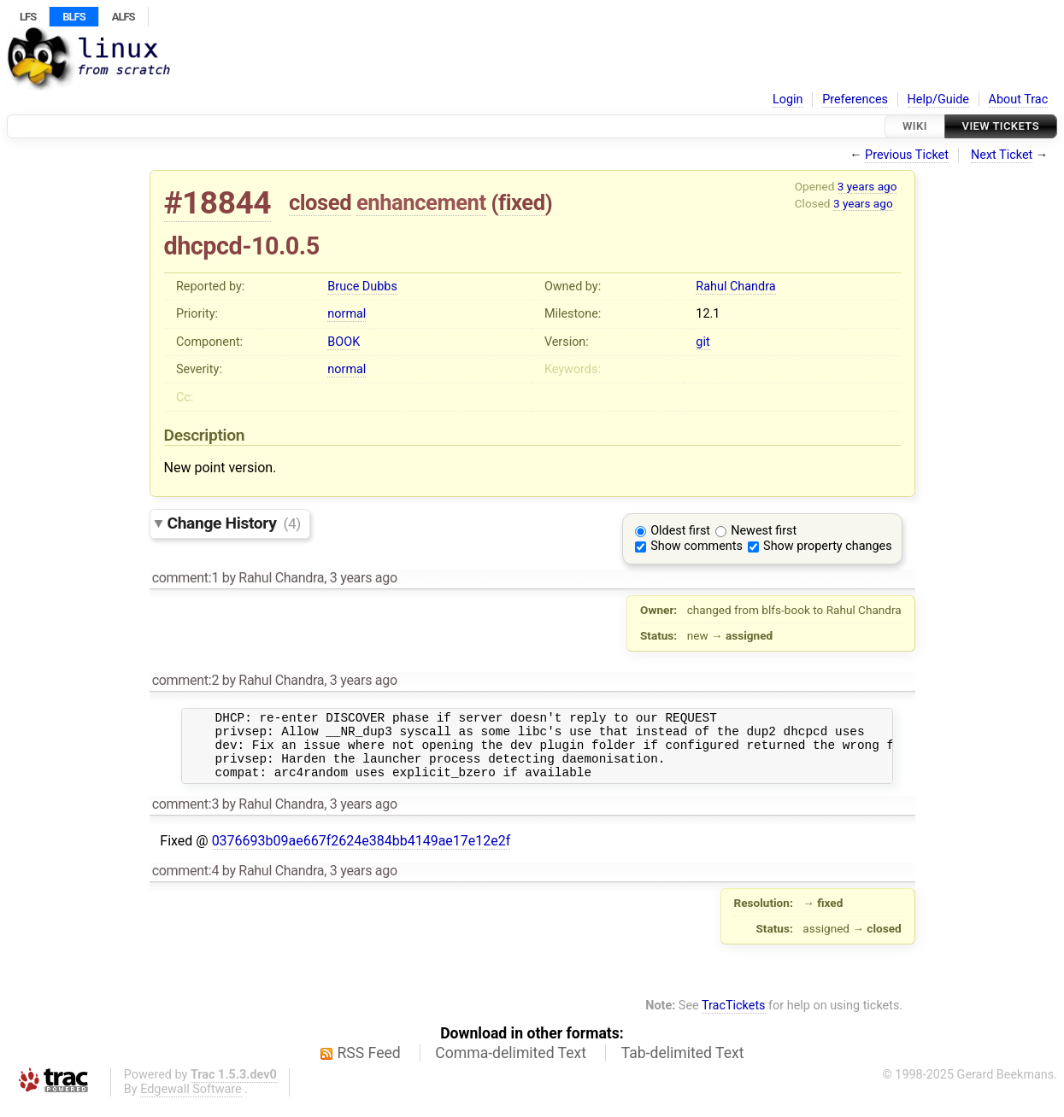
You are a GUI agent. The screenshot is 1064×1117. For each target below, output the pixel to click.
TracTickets (734, 1018)
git (702, 342)
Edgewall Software (191, 1102)
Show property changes (827, 546)
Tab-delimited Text (682, 1065)
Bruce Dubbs (362, 286)
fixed (521, 202)
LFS (28, 16)
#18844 (218, 202)
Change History (234, 523)
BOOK (343, 342)
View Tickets (1000, 126)
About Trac (1019, 99)
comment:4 (185, 883)
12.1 (708, 314)
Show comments (696, 546)
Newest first (764, 530)
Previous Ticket (907, 155)
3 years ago (867, 186)
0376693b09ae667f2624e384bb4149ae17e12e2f (361, 853)
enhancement (421, 202)
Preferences (855, 99)
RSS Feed (369, 1065)
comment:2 (185, 680)
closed (320, 202)
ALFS (123, 16)
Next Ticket (1001, 155)
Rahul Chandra (735, 286)
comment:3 (185, 817)
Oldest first (680, 530)
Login (788, 99)
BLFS (73, 16)
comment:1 (185, 578)
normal (346, 314)
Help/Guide (938, 99)
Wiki (914, 126)
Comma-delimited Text (510, 1065)
